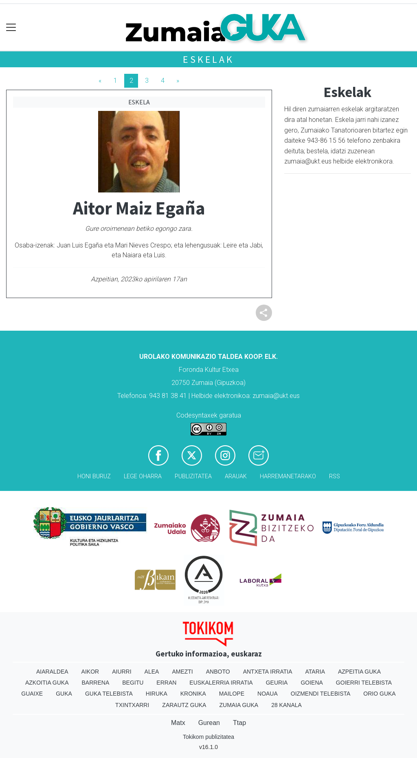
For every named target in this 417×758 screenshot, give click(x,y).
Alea (152, 671)
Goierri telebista (364, 682)
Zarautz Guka (184, 705)
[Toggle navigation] (11, 27)
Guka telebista (109, 693)
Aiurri (121, 671)
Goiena (312, 682)
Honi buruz (94, 476)
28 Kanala (286, 705)
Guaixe (32, 693)
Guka (64, 693)
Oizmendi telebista (321, 693)
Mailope (231, 693)
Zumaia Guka (238, 705)
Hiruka (156, 693)
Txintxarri (132, 705)
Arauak (236, 476)
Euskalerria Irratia (220, 682)
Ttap (239, 722)
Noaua (267, 693)
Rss (334, 476)
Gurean (209, 722)
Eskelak (208, 59)
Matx (178, 722)
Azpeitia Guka (359, 671)
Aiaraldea (52, 671)
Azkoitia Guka (47, 682)
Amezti (182, 671)
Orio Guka (379, 693)
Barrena (96, 682)
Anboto (218, 671)
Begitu (132, 682)
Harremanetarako (288, 476)
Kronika (193, 693)
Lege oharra (143, 476)
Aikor (90, 671)
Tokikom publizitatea (208, 737)
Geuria (277, 682)
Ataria (315, 671)
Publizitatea (193, 476)
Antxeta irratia (267, 671)
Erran (166, 682)
